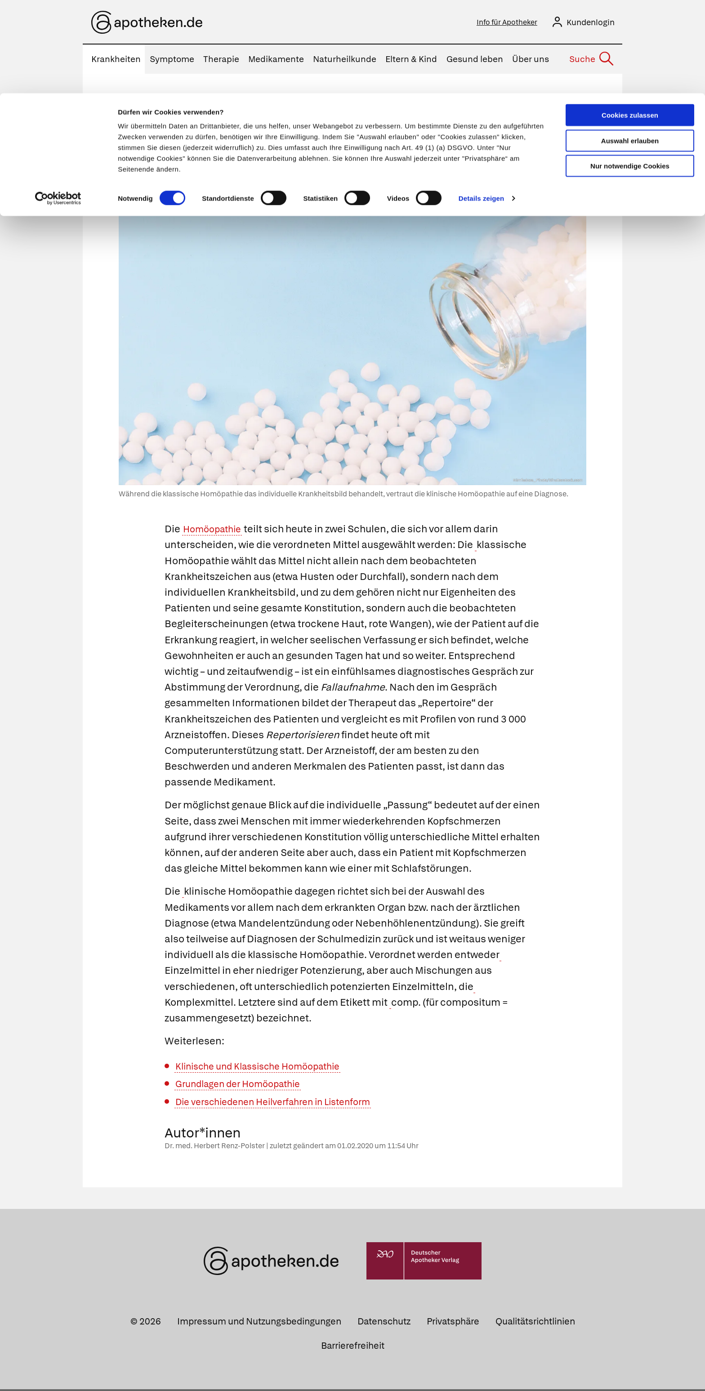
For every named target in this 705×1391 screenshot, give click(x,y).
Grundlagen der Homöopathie (245, 1085)
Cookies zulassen (630, 22)
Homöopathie (215, 531)
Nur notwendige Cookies (629, 72)
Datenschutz (384, 1323)
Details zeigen (481, 105)
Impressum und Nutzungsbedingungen (259, 1323)
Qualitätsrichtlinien (535, 1323)
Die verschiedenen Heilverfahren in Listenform (284, 1103)
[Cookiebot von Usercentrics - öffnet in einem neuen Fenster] (58, 105)
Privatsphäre (453, 1323)
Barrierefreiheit (352, 1347)
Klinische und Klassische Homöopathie (267, 1067)
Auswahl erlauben (630, 47)
